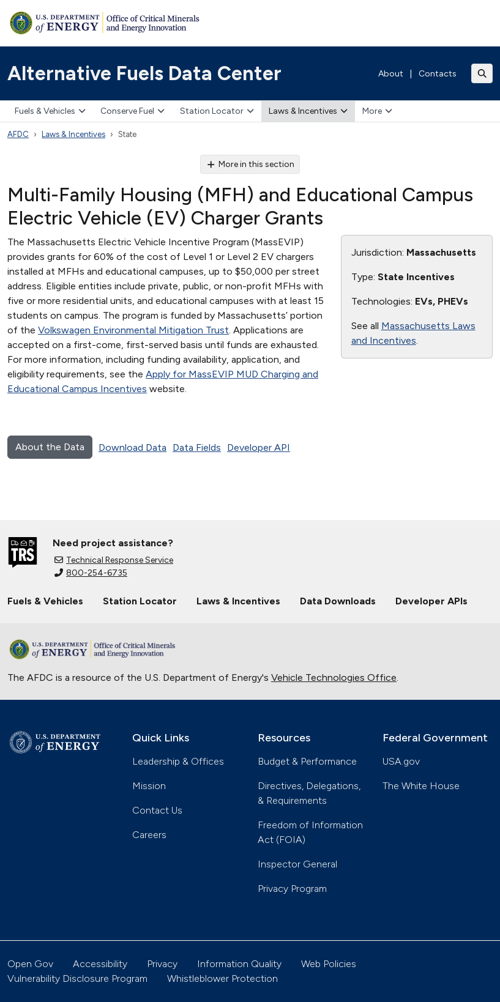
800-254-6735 (90, 573)
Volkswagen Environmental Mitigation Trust (133, 330)
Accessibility (100, 964)
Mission (149, 786)
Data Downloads (338, 601)
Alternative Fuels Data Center (144, 73)
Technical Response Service (113, 560)
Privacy (162, 964)
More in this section (250, 164)
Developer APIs (431, 601)
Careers (149, 835)
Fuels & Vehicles (50, 111)
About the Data (49, 447)
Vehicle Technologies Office (334, 677)
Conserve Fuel (132, 111)
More (377, 111)
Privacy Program (292, 888)
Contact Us (157, 810)
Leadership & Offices (178, 761)
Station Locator (217, 111)
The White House (421, 786)
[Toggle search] (482, 73)
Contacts (438, 74)
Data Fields (197, 447)
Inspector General (297, 864)
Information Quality (239, 964)
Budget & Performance (307, 761)
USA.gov (401, 761)
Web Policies (328, 964)
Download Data (132, 447)
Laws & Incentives (308, 111)
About (390, 74)
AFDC (18, 134)
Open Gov (30, 964)
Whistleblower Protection (222, 978)
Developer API (258, 447)
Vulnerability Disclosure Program (77, 978)
